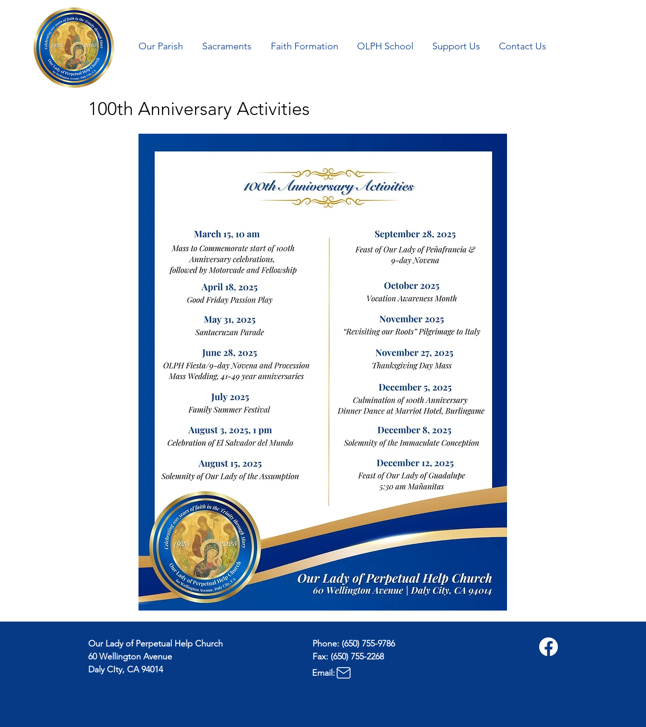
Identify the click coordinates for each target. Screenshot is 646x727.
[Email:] (360, 672)
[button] (163, 46)
